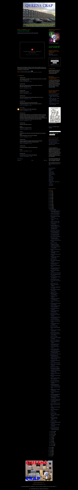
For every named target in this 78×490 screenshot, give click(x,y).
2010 (51, 450)
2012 (51, 447)
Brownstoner (51, 169)
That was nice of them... (54, 336)
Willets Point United (52, 144)
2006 (51, 455)
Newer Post (19, 160)
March (52, 442)
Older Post (45, 160)
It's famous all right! (53, 413)
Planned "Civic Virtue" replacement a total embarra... (53, 418)
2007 (51, 454)
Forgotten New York (52, 174)
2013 (51, 208)
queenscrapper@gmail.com (39, 484)
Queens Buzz (51, 179)
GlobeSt (50, 175)
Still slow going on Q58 (54, 283)
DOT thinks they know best (54, 427)
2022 (51, 195)
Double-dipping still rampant (54, 279)
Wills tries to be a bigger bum (55, 340)
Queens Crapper (24, 71)
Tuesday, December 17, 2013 (26, 156)
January (52, 445)
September (52, 434)
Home (32, 160)
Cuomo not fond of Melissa (54, 214)
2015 (51, 205)
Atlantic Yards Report (52, 168)
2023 (51, 194)
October (52, 432)
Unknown (21, 107)
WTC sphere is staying (54, 313)
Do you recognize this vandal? (55, 362)
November (52, 431)
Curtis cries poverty (53, 420)
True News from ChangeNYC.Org (54, 143)
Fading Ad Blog (51, 171)
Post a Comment (20, 158)
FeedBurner (57, 64)
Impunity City (51, 176)
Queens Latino (51, 180)
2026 (51, 190)
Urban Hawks (51, 185)
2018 (51, 201)
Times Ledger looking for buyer (55, 399)
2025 (51, 191)
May (51, 439)
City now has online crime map (55, 403)
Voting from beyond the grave (55, 213)
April (51, 441)
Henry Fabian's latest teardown (55, 236)
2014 (51, 207)
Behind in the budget (53, 242)
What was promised (53, 259)
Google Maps (52, 163)
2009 (51, 451)
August (52, 435)
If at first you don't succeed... (54, 380)
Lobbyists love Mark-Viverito (54, 221)
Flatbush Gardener (52, 173)
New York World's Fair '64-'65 (53, 139)
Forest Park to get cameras (54, 332)
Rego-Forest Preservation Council (54, 140)
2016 (51, 204)
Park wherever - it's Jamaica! (54, 230)
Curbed (50, 170)
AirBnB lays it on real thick (54, 366)
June (51, 438)
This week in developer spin (54, 319)
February (52, 444)
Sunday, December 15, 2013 (26, 81)
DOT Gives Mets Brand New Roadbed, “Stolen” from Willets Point (54, 96)
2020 (51, 198)
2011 (51, 448)
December (52, 209)
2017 (51, 202)
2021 (51, 197)
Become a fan (51, 126)
